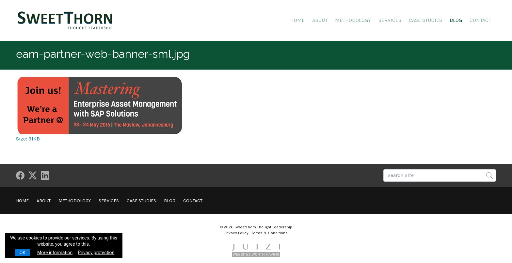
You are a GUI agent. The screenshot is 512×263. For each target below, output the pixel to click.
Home (297, 20)
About (320, 20)
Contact (480, 20)
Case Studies (425, 20)
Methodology (353, 20)
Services (389, 20)
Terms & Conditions (269, 233)
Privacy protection (96, 252)
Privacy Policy (236, 233)
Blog (456, 20)
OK (22, 252)
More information (54, 252)
